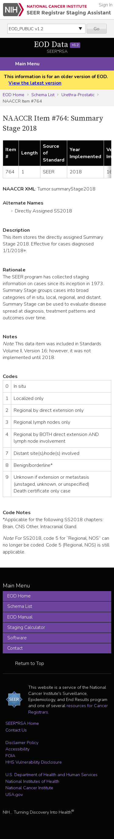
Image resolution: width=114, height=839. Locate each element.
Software (17, 638)
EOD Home (13, 95)
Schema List (42, 95)
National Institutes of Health (32, 781)
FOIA (10, 756)
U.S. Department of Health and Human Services (51, 775)
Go (96, 29)
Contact (15, 648)
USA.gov (14, 794)
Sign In (105, 5)
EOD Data (57, 45)
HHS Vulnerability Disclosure (33, 762)
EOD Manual (20, 617)
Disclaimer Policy (21, 742)
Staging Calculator (26, 627)
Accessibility (17, 749)
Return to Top (29, 663)
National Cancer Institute (29, 788)
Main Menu (27, 63)
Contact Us (16, 730)
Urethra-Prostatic (78, 95)
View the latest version (35, 83)
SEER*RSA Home (22, 723)
